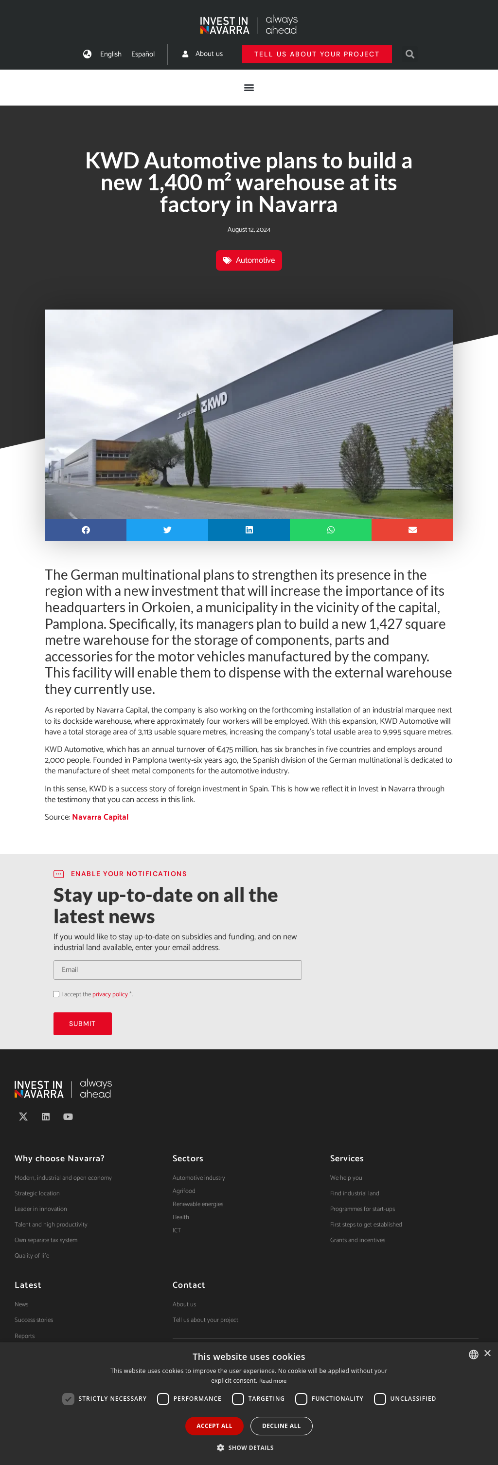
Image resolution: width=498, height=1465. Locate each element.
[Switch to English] (110, 54)
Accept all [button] (214, 1426)
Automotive (255, 260)
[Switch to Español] (143, 54)
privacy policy (110, 994)
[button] (410, 54)
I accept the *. (97, 994)
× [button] (487, 1353)
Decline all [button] (281, 1426)
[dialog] (249, 1403)
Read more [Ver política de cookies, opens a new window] (273, 1381)
